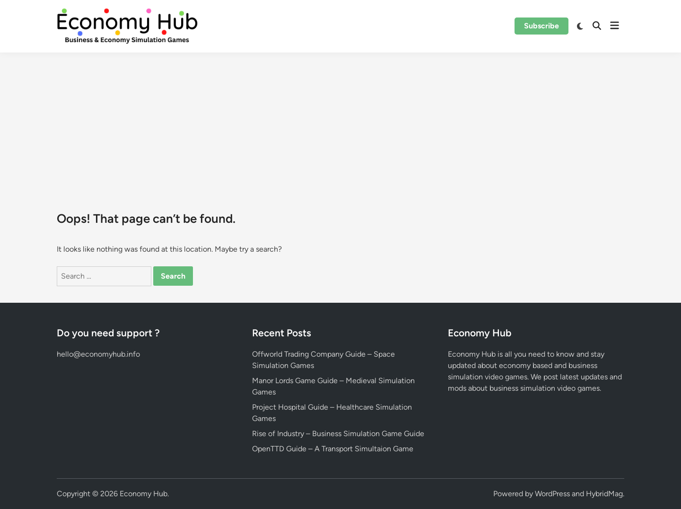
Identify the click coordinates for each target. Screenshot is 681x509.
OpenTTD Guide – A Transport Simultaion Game (332, 448)
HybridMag (604, 493)
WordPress (552, 493)
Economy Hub (143, 493)
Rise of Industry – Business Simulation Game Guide (338, 433)
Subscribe (541, 25)
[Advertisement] (340, 123)
